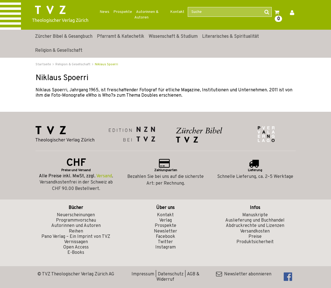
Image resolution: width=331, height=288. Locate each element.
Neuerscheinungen (76, 215)
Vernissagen (76, 242)
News (104, 12)
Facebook (165, 237)
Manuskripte (255, 215)
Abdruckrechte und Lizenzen (255, 226)
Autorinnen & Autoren (146, 15)
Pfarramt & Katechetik (120, 37)
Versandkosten (255, 231)
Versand (104, 176)
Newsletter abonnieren (243, 274)
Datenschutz (171, 274)
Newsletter (165, 231)
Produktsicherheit (255, 242)
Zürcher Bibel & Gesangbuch (63, 37)
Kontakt (177, 12)
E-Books (75, 253)
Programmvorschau (76, 220)
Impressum (143, 274)
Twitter (165, 242)
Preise (255, 237)
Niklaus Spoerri (106, 64)
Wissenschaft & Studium (173, 37)
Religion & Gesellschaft (58, 51)
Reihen (76, 231)
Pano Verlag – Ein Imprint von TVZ (75, 237)
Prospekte (122, 12)
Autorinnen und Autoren (76, 226)
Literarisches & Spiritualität (230, 37)
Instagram (165, 247)
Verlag (165, 220)
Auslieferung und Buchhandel (255, 220)
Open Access (76, 247)
